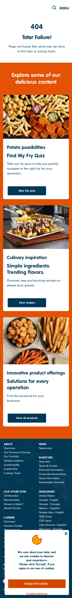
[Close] (66, 533)
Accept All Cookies (35, 583)
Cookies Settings (36, 594)
